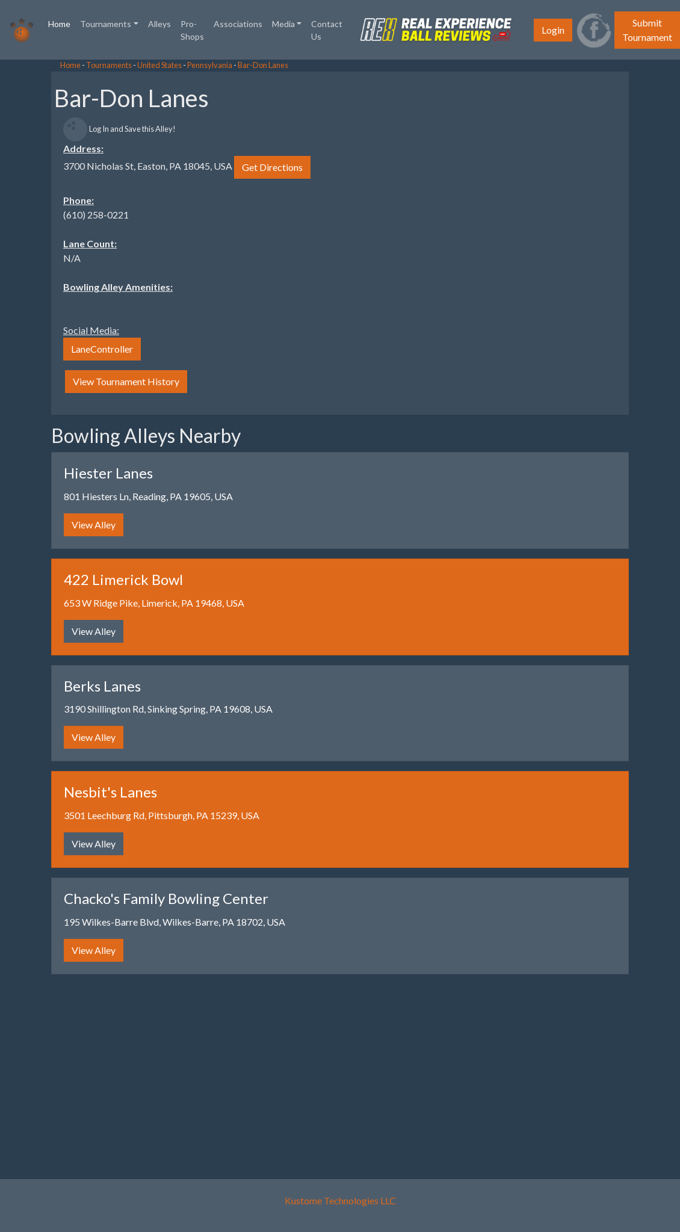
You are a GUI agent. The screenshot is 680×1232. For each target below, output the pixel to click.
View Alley (94, 524)
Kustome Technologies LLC (340, 1200)
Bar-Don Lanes (263, 65)
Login (553, 30)
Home (61, 23)
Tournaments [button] (105, 24)
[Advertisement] (96, 240)
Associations (238, 24)
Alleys (159, 24)
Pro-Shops (192, 30)
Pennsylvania (209, 65)
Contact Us (326, 30)
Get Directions (272, 167)
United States (159, 65)
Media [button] (283, 24)
